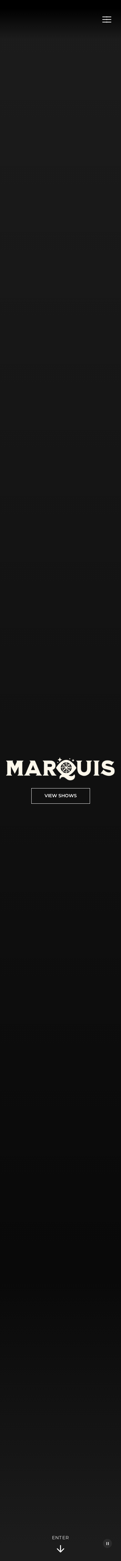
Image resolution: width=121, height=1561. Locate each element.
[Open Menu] (107, 19)
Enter (60, 1544)
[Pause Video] (107, 1543)
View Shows (61, 796)
